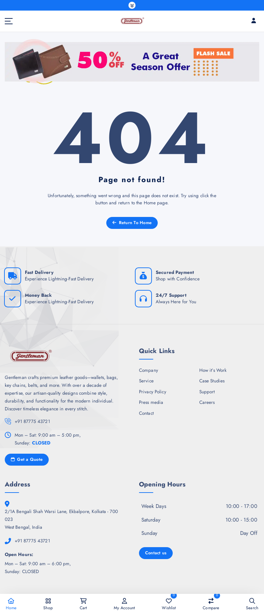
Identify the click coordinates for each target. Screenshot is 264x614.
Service (146, 380)
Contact (146, 413)
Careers (207, 402)
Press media (151, 402)
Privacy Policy (152, 391)
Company (148, 370)
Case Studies (212, 380)
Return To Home (132, 222)
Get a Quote (27, 459)
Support (207, 391)
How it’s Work (213, 370)
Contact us (156, 553)
